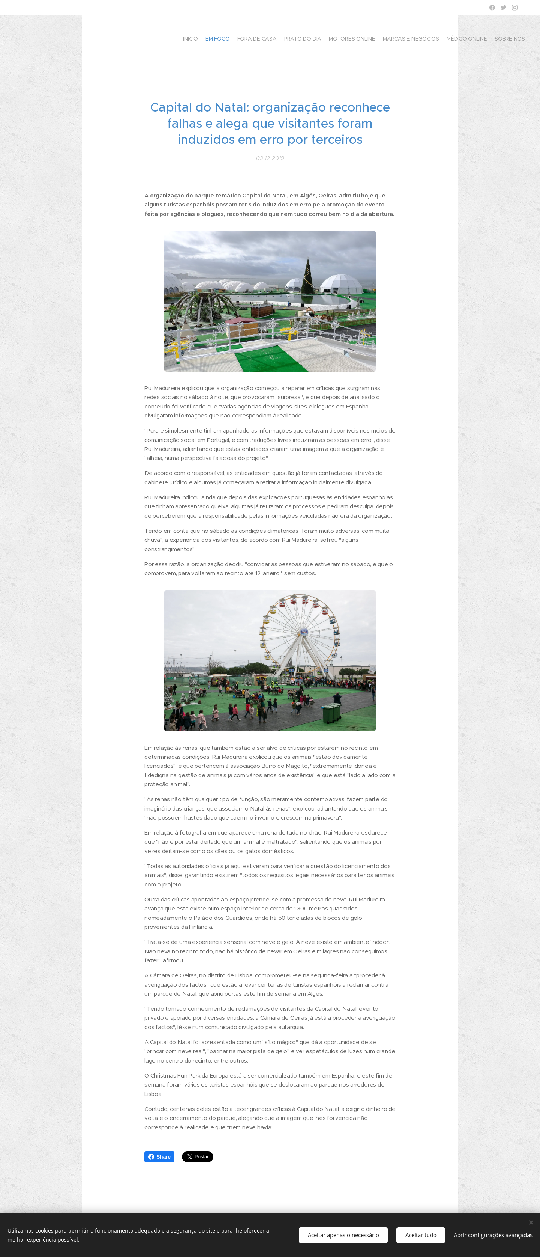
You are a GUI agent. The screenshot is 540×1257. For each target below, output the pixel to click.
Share (159, 1157)
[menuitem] (473, 39)
